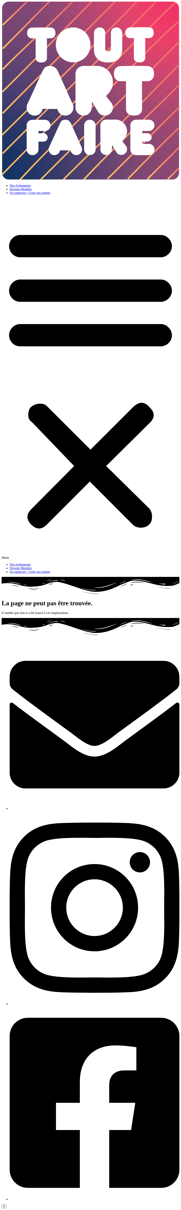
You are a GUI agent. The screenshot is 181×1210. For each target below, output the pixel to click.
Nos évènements (20, 185)
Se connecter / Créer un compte (30, 193)
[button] (90, 379)
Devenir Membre (21, 189)
